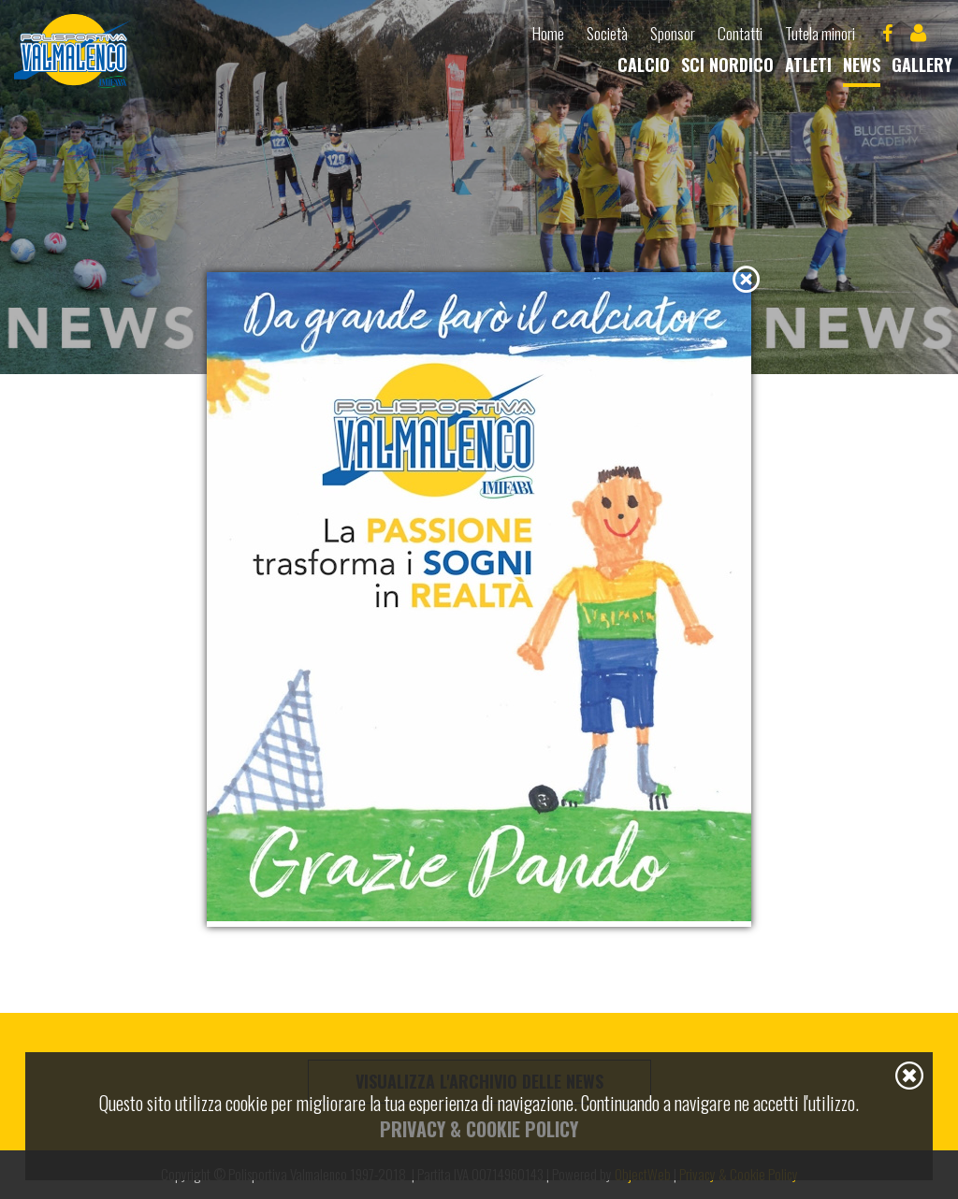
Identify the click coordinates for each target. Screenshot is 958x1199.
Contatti (740, 33)
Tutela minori (820, 33)
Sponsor (672, 33)
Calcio (643, 64)
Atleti (808, 64)
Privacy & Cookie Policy (479, 1129)
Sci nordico (727, 64)
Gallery (922, 64)
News (861, 64)
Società (607, 33)
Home (548, 33)
